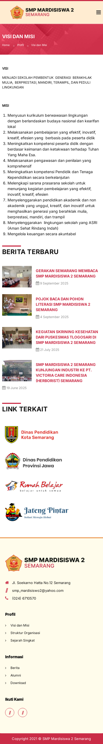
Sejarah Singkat (22, 640)
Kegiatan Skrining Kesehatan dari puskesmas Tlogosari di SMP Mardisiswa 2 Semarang (67, 337)
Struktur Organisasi (25, 633)
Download (18, 683)
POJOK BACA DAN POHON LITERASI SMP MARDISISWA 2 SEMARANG (63, 304)
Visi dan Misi (19, 625)
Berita (15, 668)
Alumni (15, 675)
